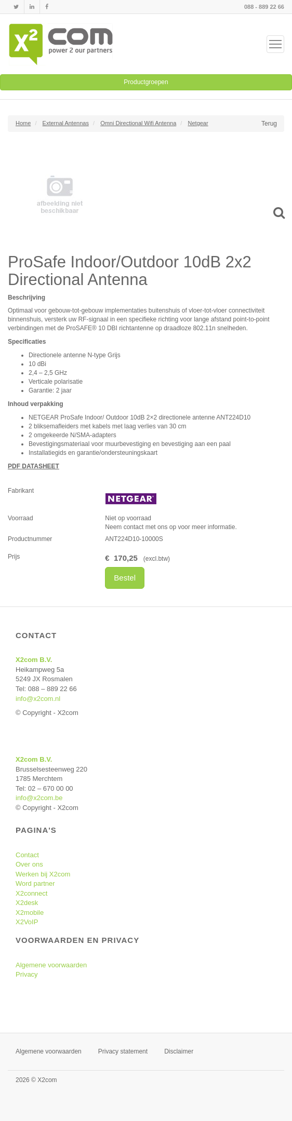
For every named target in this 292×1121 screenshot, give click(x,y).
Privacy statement (123, 1051)
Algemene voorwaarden (51, 965)
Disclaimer (178, 1051)
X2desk (27, 903)
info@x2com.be (39, 798)
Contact (27, 855)
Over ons (29, 864)
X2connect (31, 893)
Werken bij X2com (43, 874)
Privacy (27, 974)
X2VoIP (27, 922)
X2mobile (30, 912)
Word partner (35, 883)
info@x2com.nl (38, 699)
